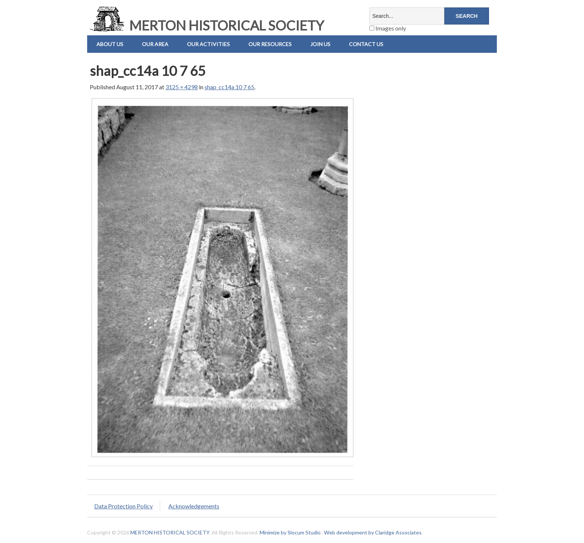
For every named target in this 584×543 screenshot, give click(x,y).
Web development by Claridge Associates (373, 532)
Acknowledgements (193, 506)
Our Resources (270, 44)
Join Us (320, 44)
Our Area (155, 44)
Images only (387, 28)
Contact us (366, 44)
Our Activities (208, 44)
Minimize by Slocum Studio (290, 532)
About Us (109, 44)
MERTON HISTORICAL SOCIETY (205, 25)
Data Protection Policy (123, 506)
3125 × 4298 (181, 86)
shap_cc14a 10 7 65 (229, 86)
